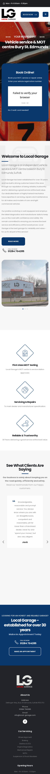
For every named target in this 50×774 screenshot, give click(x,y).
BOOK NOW (30, 14)
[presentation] (3, 542)
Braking (25, 740)
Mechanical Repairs (25, 750)
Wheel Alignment (25, 737)
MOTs (25, 753)
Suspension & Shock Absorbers (25, 756)
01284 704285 (16, 251)
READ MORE (13, 241)
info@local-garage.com (25, 715)
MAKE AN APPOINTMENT (25, 651)
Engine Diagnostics (25, 747)
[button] (23, 309)
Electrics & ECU (25, 744)
